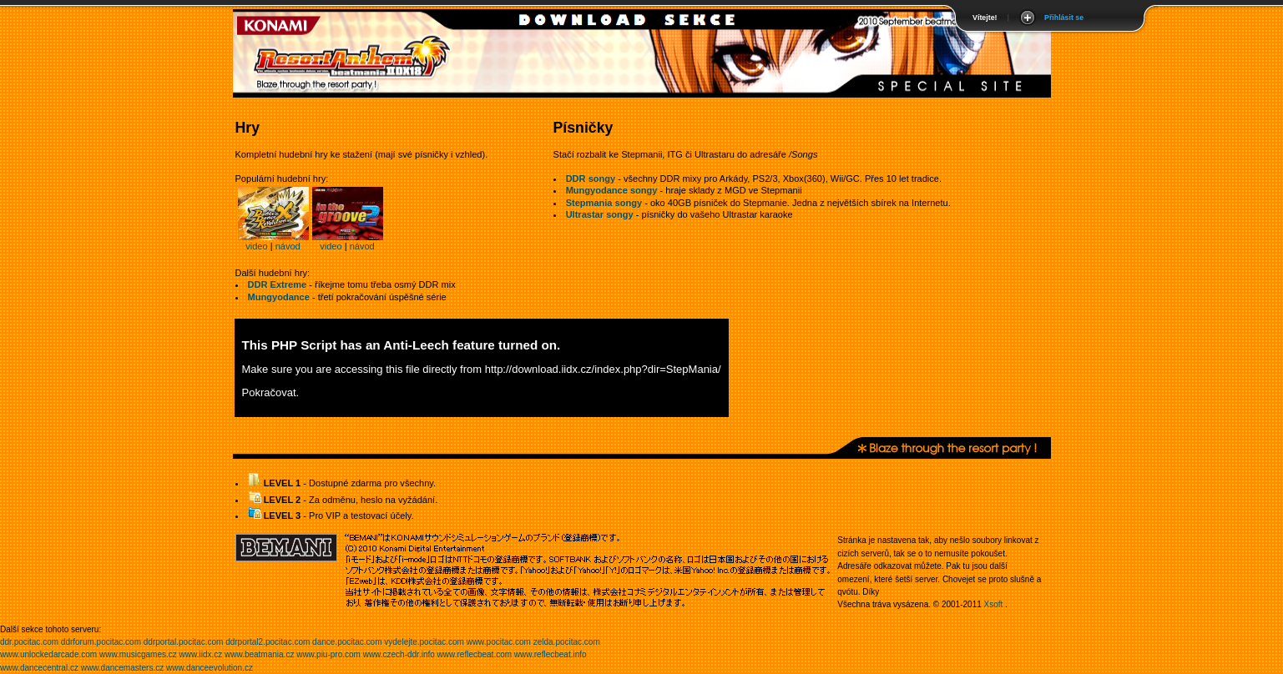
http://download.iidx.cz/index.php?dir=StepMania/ (603, 369)
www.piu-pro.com (328, 654)
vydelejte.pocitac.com (424, 641)
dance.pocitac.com (346, 641)
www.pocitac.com (499, 641)
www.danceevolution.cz (209, 667)
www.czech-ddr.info (399, 654)
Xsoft (993, 604)
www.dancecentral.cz (39, 667)
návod (288, 246)
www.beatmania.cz (259, 654)
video (256, 246)
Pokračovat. (271, 392)
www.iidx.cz (201, 654)
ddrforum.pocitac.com (101, 641)
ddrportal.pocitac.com (184, 641)
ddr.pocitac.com (29, 641)
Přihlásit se (1063, 17)
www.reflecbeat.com (474, 654)
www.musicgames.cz (138, 654)
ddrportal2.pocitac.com (267, 641)
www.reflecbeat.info (550, 654)
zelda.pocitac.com (566, 641)
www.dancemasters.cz (122, 667)
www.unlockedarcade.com (48, 654)
